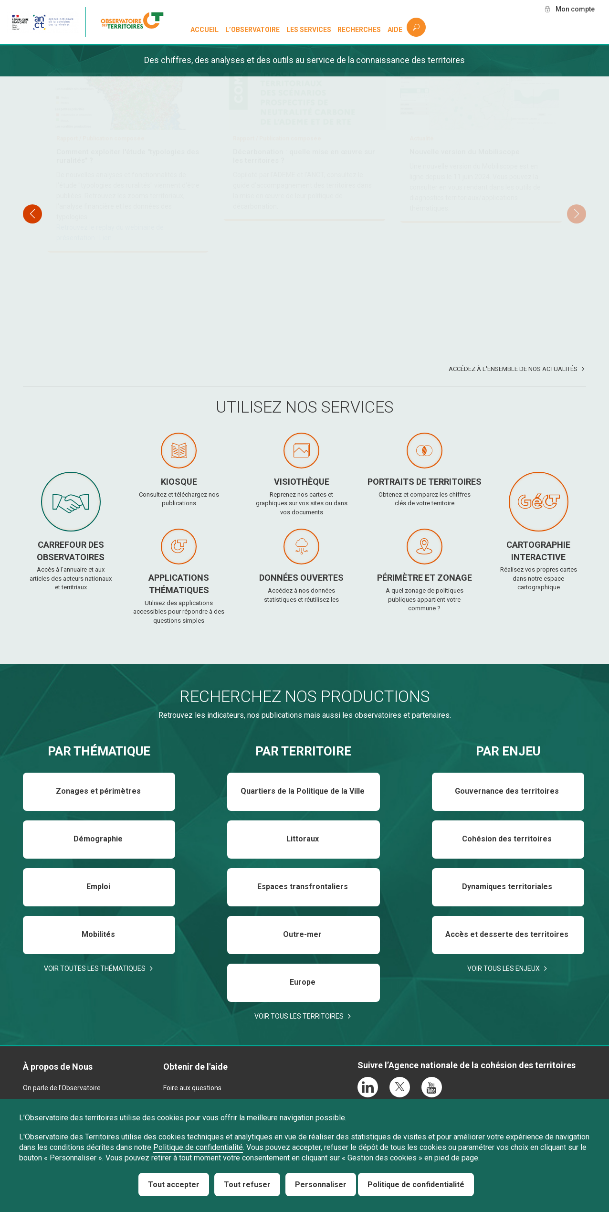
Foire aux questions (192, 1088)
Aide (395, 29)
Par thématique (99, 751)
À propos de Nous (58, 1067)
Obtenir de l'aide (195, 1067)
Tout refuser (247, 1184)
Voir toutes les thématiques (95, 968)
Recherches (359, 29)
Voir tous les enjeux (503, 968)
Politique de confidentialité (198, 1147)
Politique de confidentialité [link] (416, 1184)
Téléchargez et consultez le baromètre (123, 280)
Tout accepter (174, 1184)
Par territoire (303, 751)
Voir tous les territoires (299, 1016)
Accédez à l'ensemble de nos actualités (513, 368)
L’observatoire (252, 29)
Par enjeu (508, 751)
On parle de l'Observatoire (62, 1088)
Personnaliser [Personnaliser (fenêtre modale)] (320, 1184)
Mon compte (575, 9)
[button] (576, 213)
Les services (308, 29)
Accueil (204, 29)
